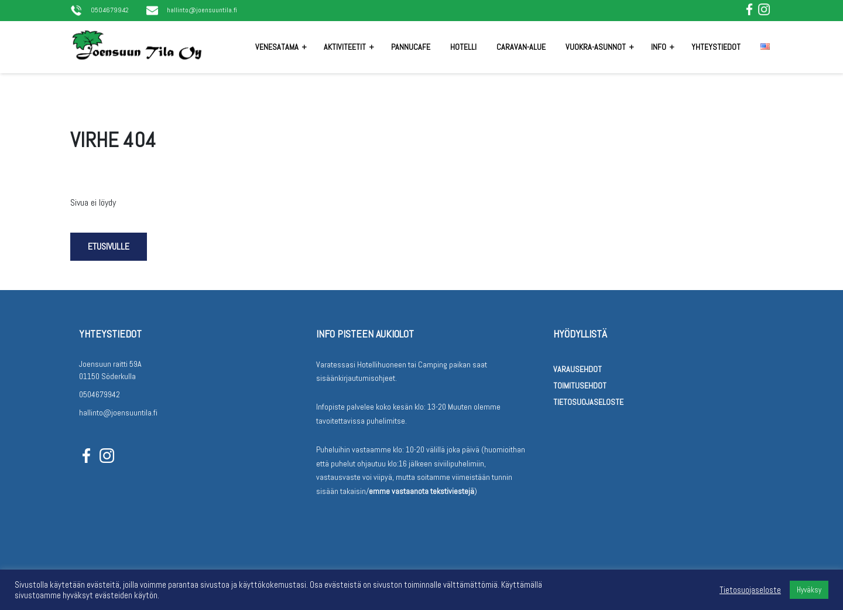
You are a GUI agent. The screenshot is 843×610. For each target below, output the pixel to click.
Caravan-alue (521, 47)
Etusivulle (108, 246)
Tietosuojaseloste (588, 402)
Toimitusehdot (579, 385)
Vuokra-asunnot (596, 47)
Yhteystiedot (716, 47)
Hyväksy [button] (809, 590)
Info (658, 47)
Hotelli (463, 47)
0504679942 (110, 10)
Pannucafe (410, 47)
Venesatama (277, 47)
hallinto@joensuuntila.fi (202, 10)
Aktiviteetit (345, 47)
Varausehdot (577, 369)
